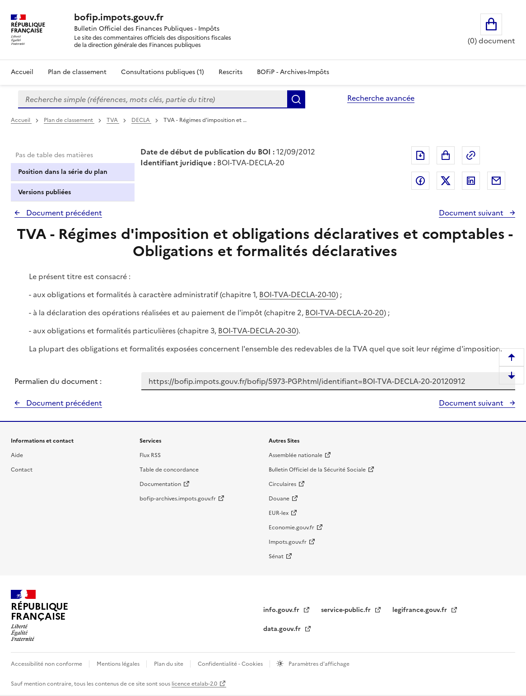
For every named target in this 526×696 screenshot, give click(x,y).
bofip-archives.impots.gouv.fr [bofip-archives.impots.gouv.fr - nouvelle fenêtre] (178, 499)
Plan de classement (69, 120)
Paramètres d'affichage (318, 664)
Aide (17, 455)
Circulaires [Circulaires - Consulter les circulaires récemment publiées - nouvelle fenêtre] (282, 484)
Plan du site (169, 664)
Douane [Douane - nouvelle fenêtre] (279, 499)
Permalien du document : (58, 381)
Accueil (22, 72)
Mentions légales (119, 664)
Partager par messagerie (496, 181)
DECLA (141, 120)
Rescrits (230, 72)
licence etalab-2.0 (194, 684)
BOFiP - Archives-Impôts (293, 72)
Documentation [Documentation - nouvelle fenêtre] (160, 484)
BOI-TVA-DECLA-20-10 (297, 294)
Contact (22, 470)
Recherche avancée (380, 98)
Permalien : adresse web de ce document (471, 155)
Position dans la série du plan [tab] (62, 172)
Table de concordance (169, 470)
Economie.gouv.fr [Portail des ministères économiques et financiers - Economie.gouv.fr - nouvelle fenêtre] (291, 527)
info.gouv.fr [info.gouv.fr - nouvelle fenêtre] (282, 610)
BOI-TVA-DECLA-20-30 (257, 330)
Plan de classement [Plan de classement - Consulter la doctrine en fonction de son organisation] (77, 72)
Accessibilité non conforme (47, 664)
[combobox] (152, 99)
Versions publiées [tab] (44, 192)
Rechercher (296, 99)
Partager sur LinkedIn (471, 181)
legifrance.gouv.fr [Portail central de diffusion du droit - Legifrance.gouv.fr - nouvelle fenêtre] (420, 610)
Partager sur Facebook (420, 181)
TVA (113, 120)
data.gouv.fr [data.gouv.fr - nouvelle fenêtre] (283, 629)
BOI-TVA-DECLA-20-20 (344, 312)
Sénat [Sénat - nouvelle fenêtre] (276, 556)
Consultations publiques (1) (162, 72)
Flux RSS (150, 455)
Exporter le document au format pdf (420, 155)
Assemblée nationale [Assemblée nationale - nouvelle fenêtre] (295, 455)
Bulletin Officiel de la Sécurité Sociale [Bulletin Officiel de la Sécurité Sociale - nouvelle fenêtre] (317, 470)
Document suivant (472, 212)
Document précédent (63, 212)
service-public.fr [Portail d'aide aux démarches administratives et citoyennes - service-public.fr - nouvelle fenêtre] (346, 610)
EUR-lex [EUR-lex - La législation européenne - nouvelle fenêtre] (279, 513)
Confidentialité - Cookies (231, 664)
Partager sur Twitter (446, 181)
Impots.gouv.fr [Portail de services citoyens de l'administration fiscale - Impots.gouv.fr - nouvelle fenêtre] (288, 542)
